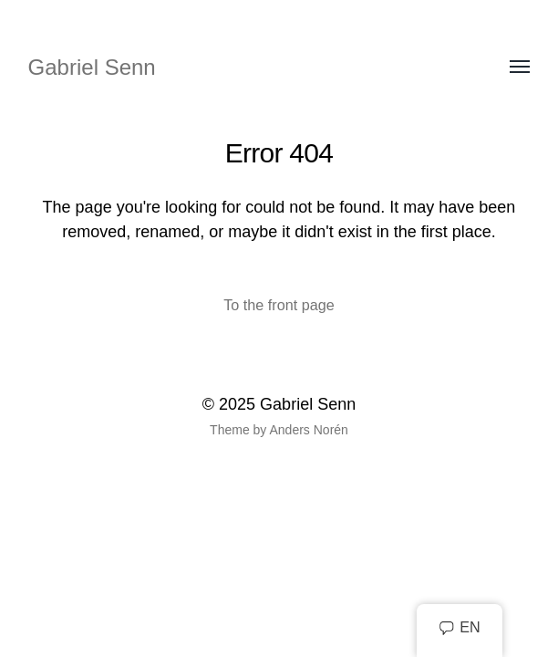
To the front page (279, 305)
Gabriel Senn (92, 67)
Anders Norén (308, 429)
